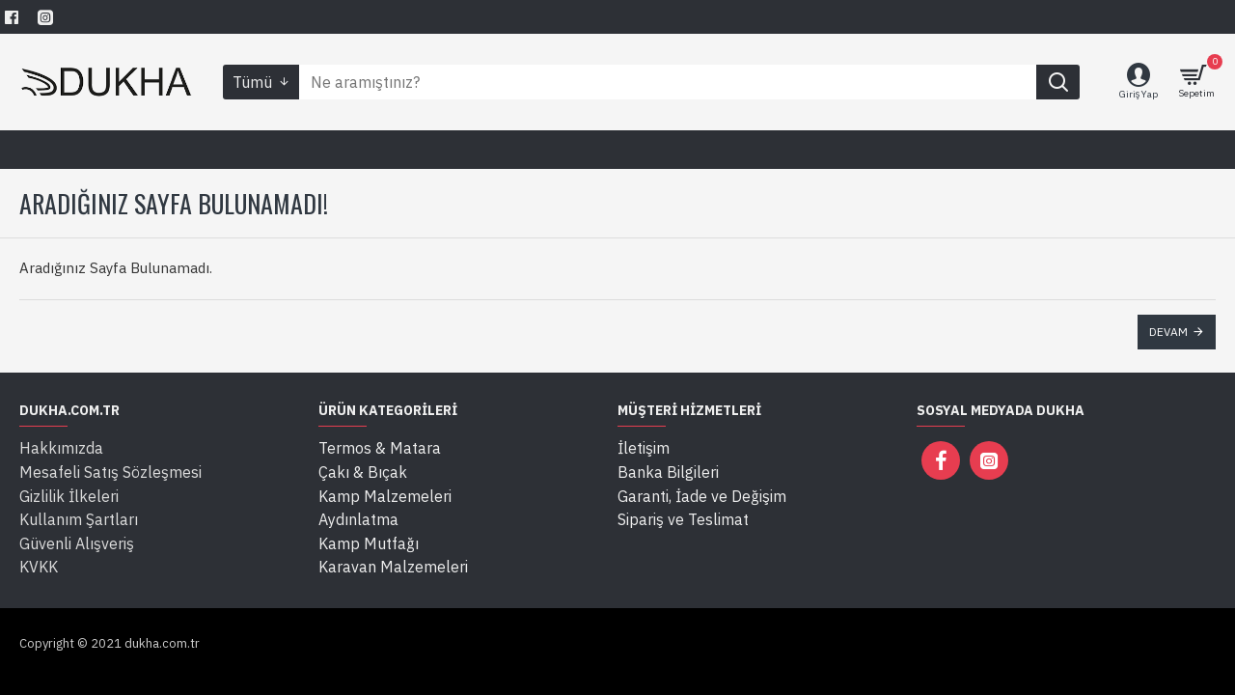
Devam (1168, 331)
